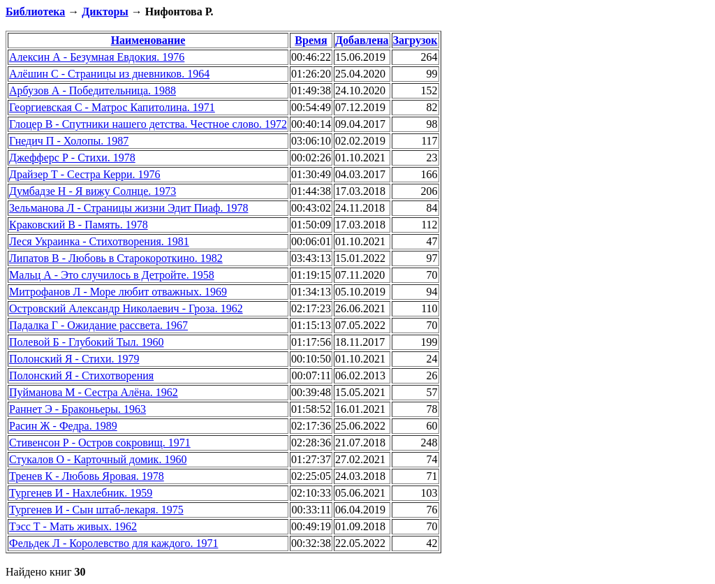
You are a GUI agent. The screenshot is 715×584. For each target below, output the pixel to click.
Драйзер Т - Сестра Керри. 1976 (85, 174)
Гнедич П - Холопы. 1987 (68, 141)
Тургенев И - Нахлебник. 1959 (80, 493)
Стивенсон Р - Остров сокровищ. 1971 (100, 442)
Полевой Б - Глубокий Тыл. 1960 (86, 342)
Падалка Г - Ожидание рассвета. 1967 (98, 325)
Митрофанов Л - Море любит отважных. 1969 (118, 292)
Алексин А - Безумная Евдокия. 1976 (96, 57)
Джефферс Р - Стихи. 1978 (72, 157)
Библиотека (35, 11)
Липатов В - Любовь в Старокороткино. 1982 (116, 258)
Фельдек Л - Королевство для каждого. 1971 (113, 543)
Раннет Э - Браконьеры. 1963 (77, 409)
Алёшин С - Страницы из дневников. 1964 (109, 74)
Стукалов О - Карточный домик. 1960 (97, 459)
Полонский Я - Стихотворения (81, 375)
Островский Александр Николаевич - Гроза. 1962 (126, 308)
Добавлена (362, 40)
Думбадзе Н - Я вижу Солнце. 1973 (92, 191)
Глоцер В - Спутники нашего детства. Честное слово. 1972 (148, 124)
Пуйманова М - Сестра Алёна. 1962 (93, 392)
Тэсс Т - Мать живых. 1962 (73, 526)
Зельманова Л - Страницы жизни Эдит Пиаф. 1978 (128, 208)
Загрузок (415, 40)
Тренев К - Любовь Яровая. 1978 (86, 476)
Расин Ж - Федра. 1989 (63, 426)
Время (311, 40)
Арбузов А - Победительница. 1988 (92, 90)
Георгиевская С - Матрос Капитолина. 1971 (112, 107)
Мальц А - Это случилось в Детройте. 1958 (111, 275)
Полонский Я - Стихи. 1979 (74, 359)
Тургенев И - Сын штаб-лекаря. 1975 (96, 510)
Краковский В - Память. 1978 (78, 225)
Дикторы (105, 11)
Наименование (148, 40)
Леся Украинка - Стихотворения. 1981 (99, 241)
